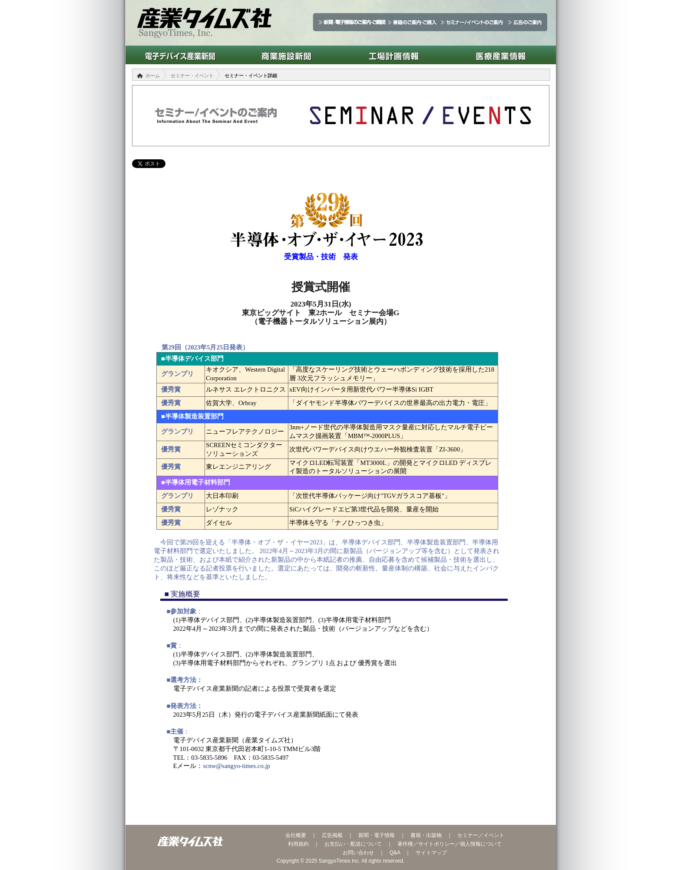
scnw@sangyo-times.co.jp (236, 765)
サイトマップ (431, 853)
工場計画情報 (393, 55)
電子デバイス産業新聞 (179, 55)
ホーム (152, 75)
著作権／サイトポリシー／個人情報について (449, 844)
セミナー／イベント (480, 835)
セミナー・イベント (192, 75)
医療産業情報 (501, 55)
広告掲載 (332, 835)
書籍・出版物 (426, 835)
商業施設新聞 (286, 55)
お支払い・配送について (353, 844)
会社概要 (295, 835)
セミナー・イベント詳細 (251, 75)
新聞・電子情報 (376, 835)
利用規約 (298, 844)
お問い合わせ (358, 853)
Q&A (395, 853)
